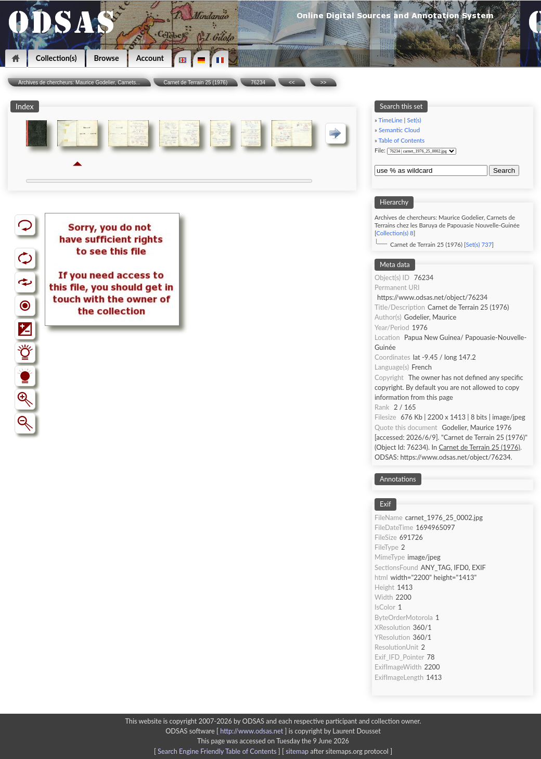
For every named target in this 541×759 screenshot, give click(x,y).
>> (323, 82)
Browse (106, 58)
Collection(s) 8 (394, 233)
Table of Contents (402, 140)
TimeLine (391, 120)
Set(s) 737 (479, 244)
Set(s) (414, 120)
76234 (258, 82)
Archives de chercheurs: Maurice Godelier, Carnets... (79, 82)
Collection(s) (56, 58)
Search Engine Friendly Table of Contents (217, 751)
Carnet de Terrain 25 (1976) (196, 82)
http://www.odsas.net (251, 731)
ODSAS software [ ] (227, 731)
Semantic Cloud (399, 129)
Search (504, 170)
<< (292, 82)
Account (150, 58)
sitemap (297, 751)
